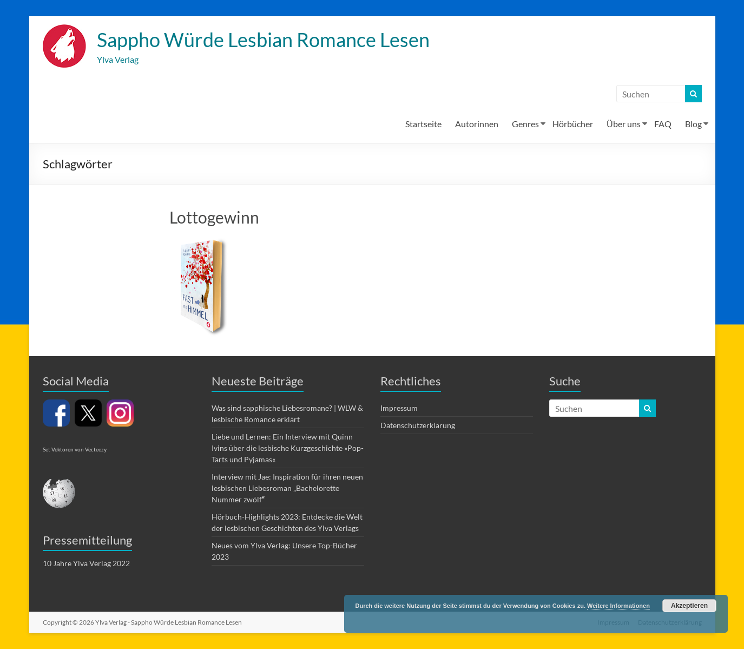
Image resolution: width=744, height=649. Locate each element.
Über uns (624, 124)
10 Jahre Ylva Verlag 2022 (86, 563)
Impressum (399, 407)
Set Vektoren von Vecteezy (75, 449)
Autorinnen (476, 124)
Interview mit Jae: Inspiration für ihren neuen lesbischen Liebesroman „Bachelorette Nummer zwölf (287, 488)
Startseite (423, 124)
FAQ (662, 124)
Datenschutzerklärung (417, 425)
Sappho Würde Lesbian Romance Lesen (263, 39)
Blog (693, 124)
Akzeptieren (689, 605)
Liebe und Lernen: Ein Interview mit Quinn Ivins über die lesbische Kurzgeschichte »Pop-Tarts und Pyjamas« (288, 448)
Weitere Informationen (618, 605)
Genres (525, 124)
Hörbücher (572, 124)
